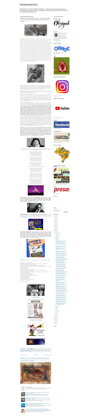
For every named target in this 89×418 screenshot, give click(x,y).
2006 (55, 323)
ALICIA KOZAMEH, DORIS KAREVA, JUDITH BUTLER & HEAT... (61, 251)
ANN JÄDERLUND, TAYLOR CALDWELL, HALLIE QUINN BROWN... (60, 280)
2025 (55, 217)
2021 (55, 222)
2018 (55, 226)
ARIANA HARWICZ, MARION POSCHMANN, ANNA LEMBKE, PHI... (60, 249)
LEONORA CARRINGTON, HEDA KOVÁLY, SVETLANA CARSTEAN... (61, 289)
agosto (56, 238)
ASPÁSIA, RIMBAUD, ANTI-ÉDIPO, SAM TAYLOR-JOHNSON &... (60, 277)
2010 (55, 318)
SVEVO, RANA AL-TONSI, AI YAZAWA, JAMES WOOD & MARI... (61, 282)
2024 (55, 218)
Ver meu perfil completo (57, 40)
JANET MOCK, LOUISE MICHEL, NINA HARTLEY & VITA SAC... (61, 284)
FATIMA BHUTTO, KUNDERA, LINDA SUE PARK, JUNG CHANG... (61, 256)
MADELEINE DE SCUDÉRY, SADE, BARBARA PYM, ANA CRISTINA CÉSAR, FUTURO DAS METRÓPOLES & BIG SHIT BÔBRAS (37, 404)
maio (56, 307)
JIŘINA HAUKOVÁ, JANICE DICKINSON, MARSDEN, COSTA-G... (61, 271)
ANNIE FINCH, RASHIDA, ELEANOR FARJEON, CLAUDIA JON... (61, 302)
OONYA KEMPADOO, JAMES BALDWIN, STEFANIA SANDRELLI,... (61, 258)
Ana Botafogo (26, 350)
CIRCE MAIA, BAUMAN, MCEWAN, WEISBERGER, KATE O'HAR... (60, 246)
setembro (56, 237)
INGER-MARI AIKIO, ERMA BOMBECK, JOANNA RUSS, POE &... (61, 293)
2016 (55, 229)
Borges (32, 350)
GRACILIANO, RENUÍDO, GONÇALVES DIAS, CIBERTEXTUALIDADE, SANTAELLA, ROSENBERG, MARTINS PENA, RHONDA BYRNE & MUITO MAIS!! (38, 409)
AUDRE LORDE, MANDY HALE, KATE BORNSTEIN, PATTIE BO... (61, 262)
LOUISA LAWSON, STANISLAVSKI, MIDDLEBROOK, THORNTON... (60, 299)
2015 (55, 230)
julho (56, 239)
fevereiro (56, 311)
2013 (55, 314)
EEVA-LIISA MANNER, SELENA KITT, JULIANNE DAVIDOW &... (61, 260)
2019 (55, 225)
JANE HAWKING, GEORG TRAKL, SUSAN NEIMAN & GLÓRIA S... (60, 241)
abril (56, 308)
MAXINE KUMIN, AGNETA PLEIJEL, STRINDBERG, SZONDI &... (60, 304)
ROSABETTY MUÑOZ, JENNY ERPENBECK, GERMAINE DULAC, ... (61, 244)
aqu (42, 135)
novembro (57, 234)
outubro (56, 235)
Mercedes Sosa (47, 350)
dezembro (57, 233)
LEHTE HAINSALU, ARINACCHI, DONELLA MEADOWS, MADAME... (61, 266)
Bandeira (29, 350)
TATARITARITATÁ (29, 5)
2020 (55, 224)
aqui (42, 89)
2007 (55, 322)
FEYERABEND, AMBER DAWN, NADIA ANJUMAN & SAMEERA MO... (61, 291)
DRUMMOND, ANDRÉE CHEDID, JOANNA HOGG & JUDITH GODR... (61, 254)
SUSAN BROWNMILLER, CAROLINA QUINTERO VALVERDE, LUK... (61, 297)
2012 (55, 315)
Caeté (34, 350)
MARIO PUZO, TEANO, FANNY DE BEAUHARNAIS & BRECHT (60, 273)
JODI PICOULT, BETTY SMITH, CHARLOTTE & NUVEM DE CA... (60, 264)
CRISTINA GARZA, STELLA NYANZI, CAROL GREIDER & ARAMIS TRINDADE (34, 358)
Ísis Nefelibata (43, 350)
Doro (36, 350)
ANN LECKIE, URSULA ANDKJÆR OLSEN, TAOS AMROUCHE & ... (60, 295)
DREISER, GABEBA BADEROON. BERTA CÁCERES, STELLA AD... (60, 287)
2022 (55, 221)
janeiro (56, 312)
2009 (55, 319)
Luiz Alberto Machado (63, 33)
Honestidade (38, 350)
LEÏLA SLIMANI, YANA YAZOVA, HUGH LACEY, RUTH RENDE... (61, 275)
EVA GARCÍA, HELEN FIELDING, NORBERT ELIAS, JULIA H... (60, 269)
